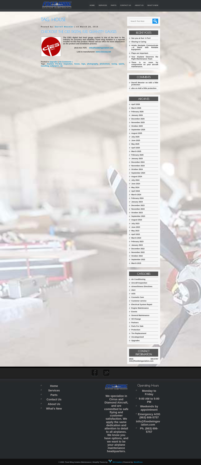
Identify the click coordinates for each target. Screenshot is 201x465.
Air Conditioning (139, 279)
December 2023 (138, 205)
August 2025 (137, 133)
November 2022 (138, 252)
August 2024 (137, 176)
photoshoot (104, 64)
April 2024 (136, 191)
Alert (134, 290)
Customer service (139, 301)
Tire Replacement (139, 333)
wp (61, 66)
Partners (135, 323)
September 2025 (139, 130)
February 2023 (138, 241)
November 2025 (138, 122)
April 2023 (136, 234)
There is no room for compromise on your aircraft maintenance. (145, 64)
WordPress (138, 462)
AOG (134, 294)
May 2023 (136, 231)
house (76, 64)
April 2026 (136, 104)
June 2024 (136, 184)
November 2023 (138, 209)
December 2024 (138, 162)
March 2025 (137, 151)
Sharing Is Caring (139, 42)
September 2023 (139, 216)
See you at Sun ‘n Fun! (141, 38)
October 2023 (137, 213)
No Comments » (66, 62)
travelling (45, 66)
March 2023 (137, 238)
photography (92, 64)
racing (114, 64)
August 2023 (137, 220)
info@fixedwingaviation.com (101, 48)
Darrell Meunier (64, 27)
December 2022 (138, 249)
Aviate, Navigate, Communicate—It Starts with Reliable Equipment (145, 47)
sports (121, 64)
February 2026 (138, 112)
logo (83, 64)
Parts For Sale (138, 326)
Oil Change (137, 319)
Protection (136, 330)
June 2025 (136, 140)
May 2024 (136, 187)
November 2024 (138, 166)
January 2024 (137, 202)
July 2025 (136, 137)
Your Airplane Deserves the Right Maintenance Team (145, 58)
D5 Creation (115, 462)
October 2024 (137, 169)
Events (135, 312)
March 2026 (137, 108)
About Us (139, 5)
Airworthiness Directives (142, 286)
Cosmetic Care (138, 297)
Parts (113, 5)
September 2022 (139, 259)
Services (103, 5)
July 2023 (136, 223)
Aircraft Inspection (140, 283)
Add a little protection (148, 88)
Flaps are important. (140, 53)
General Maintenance (141, 315)
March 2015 (137, 263)
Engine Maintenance (140, 308)
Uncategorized (138, 337)
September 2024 (139, 173)
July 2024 (136, 180)
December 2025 (138, 119)
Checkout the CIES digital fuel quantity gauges (78, 32)
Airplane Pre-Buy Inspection (59, 64)
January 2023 (137, 245)
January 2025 (137, 158)
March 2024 (137, 195)
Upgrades (53, 62)
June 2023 (136, 227)
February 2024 (138, 198)
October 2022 (137, 256)
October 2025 (137, 126)
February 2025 (138, 155)
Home (92, 5)
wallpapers (54, 66)
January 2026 (137, 115)
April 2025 (136, 148)
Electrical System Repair (142, 304)
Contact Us (125, 5)
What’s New (152, 5)
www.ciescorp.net (103, 52)
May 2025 (136, 144)
